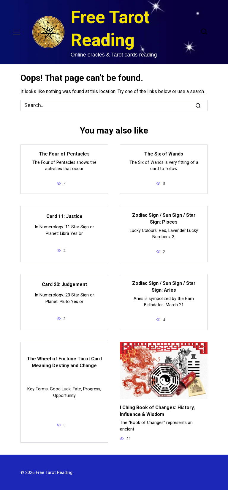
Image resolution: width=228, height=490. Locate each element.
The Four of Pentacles (64, 154)
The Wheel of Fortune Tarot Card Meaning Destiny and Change (64, 361)
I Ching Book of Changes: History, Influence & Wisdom (157, 410)
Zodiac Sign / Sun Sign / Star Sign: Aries (164, 286)
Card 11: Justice (64, 216)
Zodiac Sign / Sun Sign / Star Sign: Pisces (164, 218)
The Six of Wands (163, 154)
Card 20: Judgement (64, 284)
